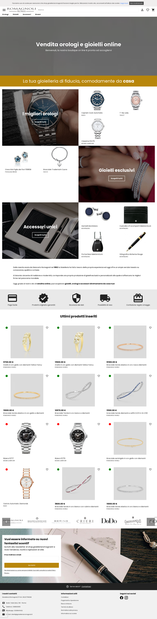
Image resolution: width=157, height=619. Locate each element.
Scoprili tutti (40, 122)
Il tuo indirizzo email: (12, 555)
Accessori (27, 14)
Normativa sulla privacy (69, 610)
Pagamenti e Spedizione (70, 600)
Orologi (5, 14)
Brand (37, 14)
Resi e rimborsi (66, 604)
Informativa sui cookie (69, 613)
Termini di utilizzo (67, 607)
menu (4, 10)
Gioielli (15, 14)
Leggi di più (124, 3)
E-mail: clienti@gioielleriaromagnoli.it (19, 614)
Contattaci (86, 586)
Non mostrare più (136, 3)
